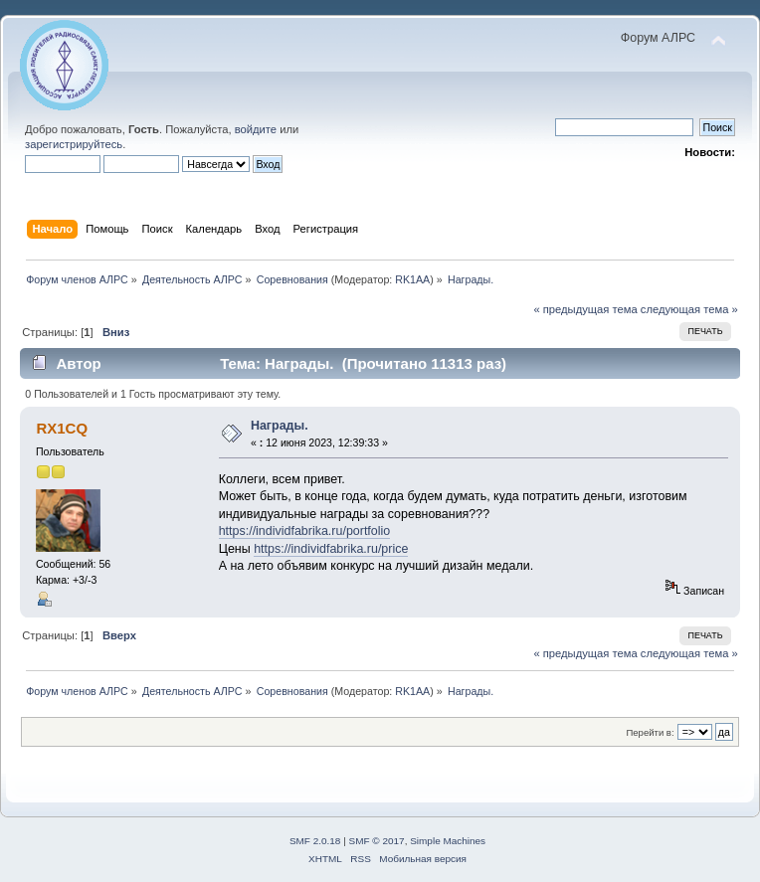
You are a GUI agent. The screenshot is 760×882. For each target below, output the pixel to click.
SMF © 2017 (377, 840)
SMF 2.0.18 (315, 840)
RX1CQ (62, 428)
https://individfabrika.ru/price (331, 549)
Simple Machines (447, 840)
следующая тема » (689, 309)
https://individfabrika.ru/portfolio (305, 531)
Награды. (279, 426)
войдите (256, 129)
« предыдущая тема (585, 309)
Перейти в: (649, 732)
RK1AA (412, 279)
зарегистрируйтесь (73, 144)
